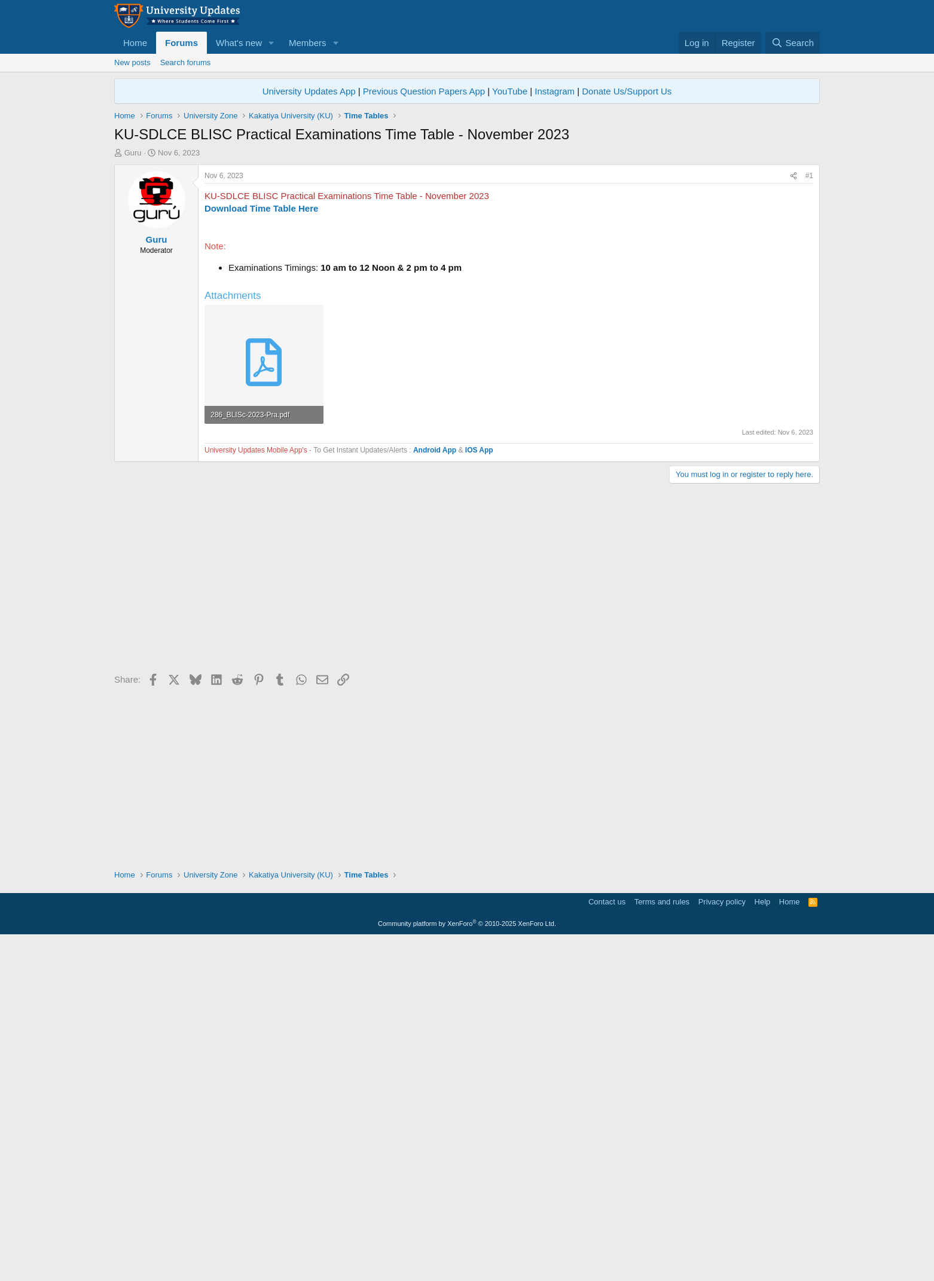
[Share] (793, 343)
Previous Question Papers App (424, 91)
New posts (132, 62)
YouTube (509, 91)
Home (135, 43)
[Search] (792, 43)
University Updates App (309, 91)
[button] (271, 43)
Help (763, 1242)
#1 (809, 343)
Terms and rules (661, 1242)
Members (307, 43)
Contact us (606, 1242)
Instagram (555, 91)
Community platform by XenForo (467, 1264)
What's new (239, 43)
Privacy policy (722, 1242)
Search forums (185, 62)
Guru (133, 152)
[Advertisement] (467, 248)
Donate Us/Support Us (626, 91)
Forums (181, 43)
